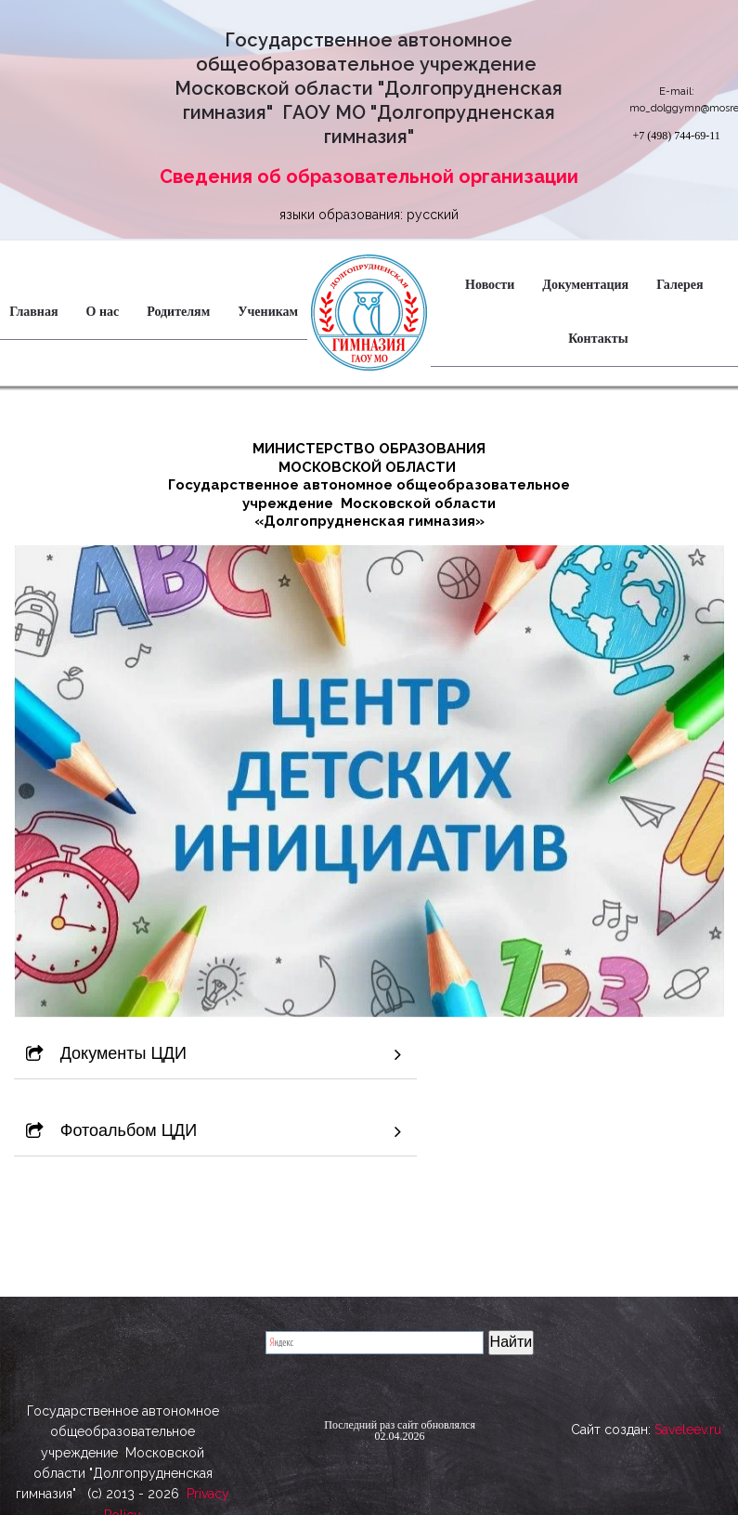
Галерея (679, 285)
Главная (33, 312)
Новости (489, 285)
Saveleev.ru (687, 1436)
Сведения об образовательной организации (369, 176)
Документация (585, 285)
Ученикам (268, 312)
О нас (103, 312)
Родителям (178, 312)
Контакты (598, 339)
